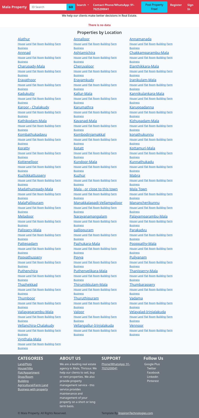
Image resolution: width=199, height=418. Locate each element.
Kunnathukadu (142, 161)
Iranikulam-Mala (143, 79)
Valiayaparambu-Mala (35, 311)
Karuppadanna (142, 107)
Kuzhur (79, 175)
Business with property (33, 389)
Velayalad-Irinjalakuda (148, 311)
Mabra (135, 175)
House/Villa (25, 368)
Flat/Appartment (28, 372)
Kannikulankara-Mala (147, 93)
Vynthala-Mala (29, 339)
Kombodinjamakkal (89, 134)
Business (23, 48)
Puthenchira (28, 270)
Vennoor (136, 325)
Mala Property (14, 7)
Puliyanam (138, 257)
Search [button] (82, 5)
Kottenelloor (28, 161)
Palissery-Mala (29, 230)
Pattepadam (28, 243)
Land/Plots (25, 364)
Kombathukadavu (32, 134)
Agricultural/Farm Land (33, 385)
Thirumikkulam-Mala (91, 284)
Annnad (24, 52)
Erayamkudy (84, 79)
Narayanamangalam (90, 216)
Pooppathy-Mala (143, 243)
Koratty (24, 148)
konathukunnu (142, 134)
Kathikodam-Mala (32, 120)
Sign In (190, 7)
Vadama (136, 298)
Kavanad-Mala (85, 120)
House (21, 43)
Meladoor (26, 216)
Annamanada (141, 39)
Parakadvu (138, 230)
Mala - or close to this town (96, 189)
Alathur (24, 39)
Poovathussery (30, 257)
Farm (58, 43)
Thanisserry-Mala (144, 270)
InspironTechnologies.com (135, 413)
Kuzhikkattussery (32, 175)
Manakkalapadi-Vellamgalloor (98, 202)
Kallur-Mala (83, 93)
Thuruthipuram (86, 298)
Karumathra (83, 107)
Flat (34, 43)
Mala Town (138, 189)
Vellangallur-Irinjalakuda (94, 325)
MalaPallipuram (30, 202)
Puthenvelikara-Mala (90, 270)
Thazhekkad (28, 284)
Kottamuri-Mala (142, 148)
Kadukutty (26, 93)
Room (40, 43)
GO (71, 7)
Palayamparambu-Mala (149, 216)
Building (49, 43)
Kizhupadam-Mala (144, 120)
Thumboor (26, 298)
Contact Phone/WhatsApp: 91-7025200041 (113, 7)
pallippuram (84, 230)
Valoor (79, 311)
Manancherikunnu (145, 202)
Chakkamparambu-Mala (149, 52)
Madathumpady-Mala (35, 189)
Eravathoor (27, 79)
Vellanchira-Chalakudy (36, 325)
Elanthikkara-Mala (144, 66)
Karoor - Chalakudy (33, 107)
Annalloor (82, 39)
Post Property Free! (154, 7)
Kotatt (79, 148)
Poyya (78, 257)
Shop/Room (25, 377)
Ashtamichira (84, 52)
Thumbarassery (142, 284)
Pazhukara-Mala (87, 243)
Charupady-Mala (31, 66)
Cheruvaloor (84, 66)
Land (28, 43)
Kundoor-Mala (85, 161)
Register (176, 5)
